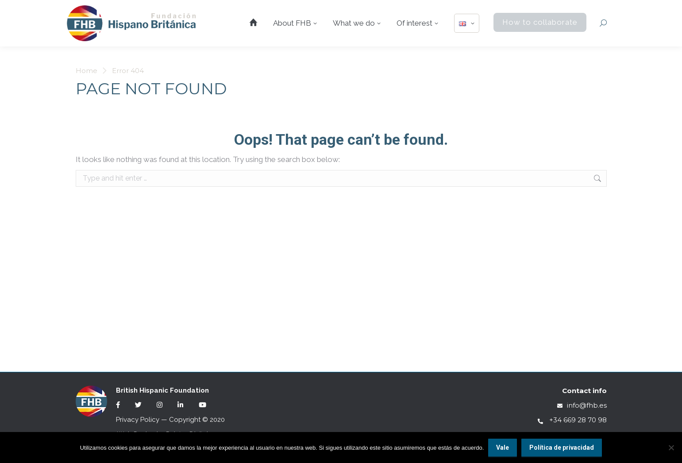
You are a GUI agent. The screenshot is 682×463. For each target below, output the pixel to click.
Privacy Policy (137, 420)
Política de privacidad (561, 447)
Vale (502, 447)
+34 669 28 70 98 (572, 420)
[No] (671, 447)
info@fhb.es (582, 405)
